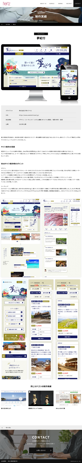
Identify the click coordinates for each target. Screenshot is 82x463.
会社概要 (3, 461)
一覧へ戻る (8, 427)
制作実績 (8, 24)
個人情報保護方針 (13, 461)
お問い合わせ (41, 450)
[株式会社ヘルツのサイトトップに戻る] (6, 3)
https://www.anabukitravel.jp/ (29, 115)
